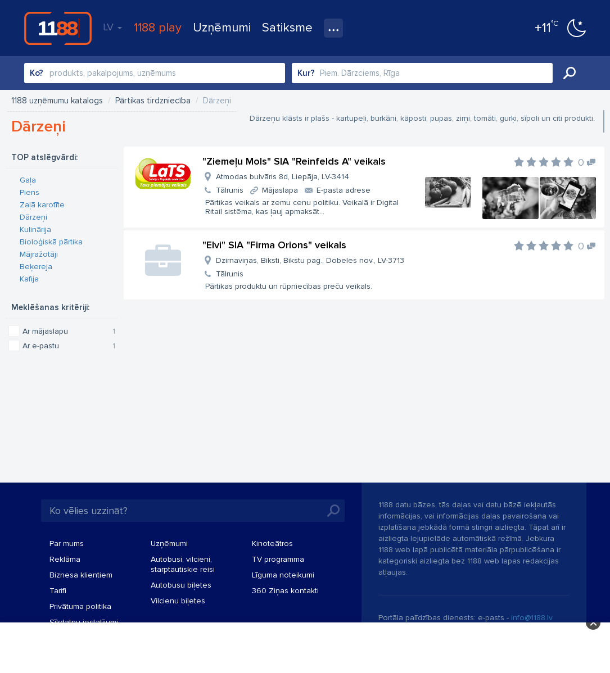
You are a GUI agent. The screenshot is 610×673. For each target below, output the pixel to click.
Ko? (36, 73)
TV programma (278, 559)
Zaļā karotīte (42, 205)
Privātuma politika (80, 606)
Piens (29, 192)
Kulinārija (35, 229)
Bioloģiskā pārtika (51, 242)
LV (112, 27)
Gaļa (28, 180)
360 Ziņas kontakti (285, 590)
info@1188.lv (532, 617)
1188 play (158, 27)
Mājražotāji (39, 254)
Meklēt (569, 73)
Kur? (306, 73)
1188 (58, 28)
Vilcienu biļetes (178, 601)
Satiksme (287, 27)
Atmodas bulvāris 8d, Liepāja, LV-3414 (282, 176)
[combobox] (154, 73)
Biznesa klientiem (80, 575)
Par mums (66, 543)
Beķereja (36, 266)
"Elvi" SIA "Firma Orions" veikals (274, 245)
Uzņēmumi (222, 27)
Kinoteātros (272, 543)
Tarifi (57, 590)
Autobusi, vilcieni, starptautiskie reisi (183, 564)
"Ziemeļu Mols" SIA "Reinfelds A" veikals (294, 161)
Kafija (29, 279)
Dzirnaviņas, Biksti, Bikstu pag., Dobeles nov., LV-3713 (310, 260)
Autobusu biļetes (181, 585)
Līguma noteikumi (283, 575)
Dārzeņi (33, 217)
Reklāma (64, 559)
